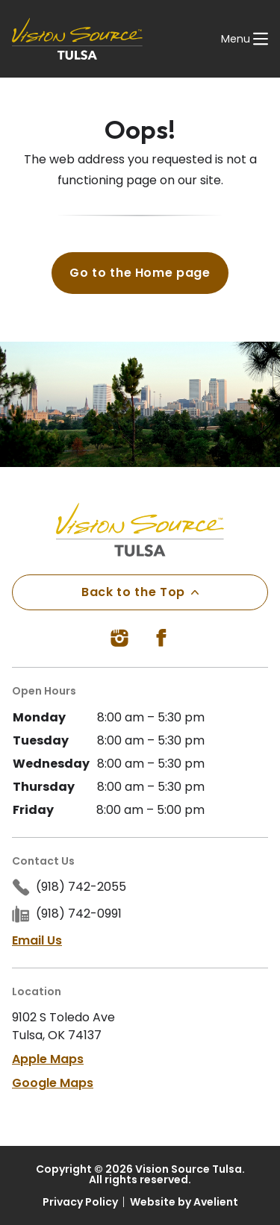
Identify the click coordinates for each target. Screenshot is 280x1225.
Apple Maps (48, 1059)
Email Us (37, 940)
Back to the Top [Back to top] (140, 592)
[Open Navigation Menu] (244, 38)
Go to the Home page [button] (139, 272)
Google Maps (52, 1082)
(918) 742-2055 (81, 886)
